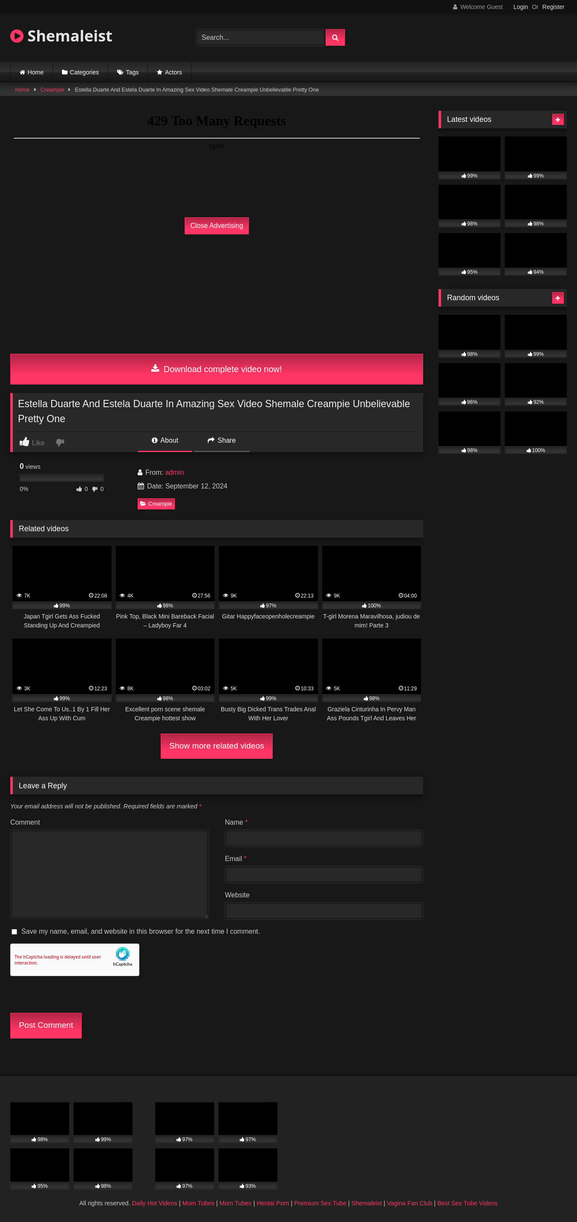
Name (236, 822)
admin (174, 472)
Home (36, 72)
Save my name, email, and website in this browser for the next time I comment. (140, 931)
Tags (132, 72)
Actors (173, 72)
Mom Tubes (199, 1203)
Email (236, 858)
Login (520, 6)
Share (222, 440)
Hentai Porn (272, 1203)
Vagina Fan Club (409, 1203)
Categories (84, 72)
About (165, 440)
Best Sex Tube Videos (467, 1203)
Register (553, 6)
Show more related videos (216, 745)
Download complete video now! (216, 369)
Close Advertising (216, 225)
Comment (25, 822)
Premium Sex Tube (320, 1203)
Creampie (52, 89)
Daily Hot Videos (154, 1203)
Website (237, 895)
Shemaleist (61, 35)
